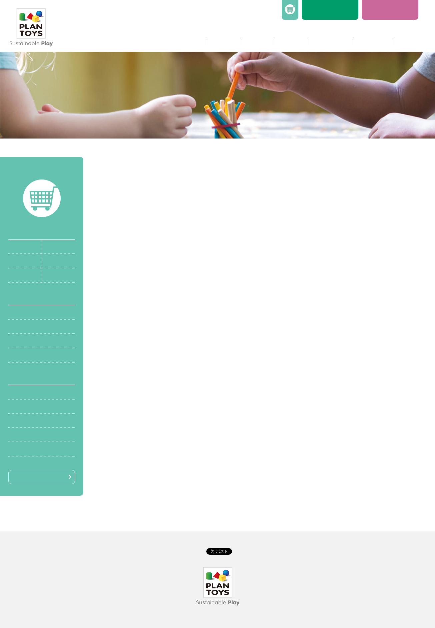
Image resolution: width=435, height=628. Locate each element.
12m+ (18, 260)
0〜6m (19, 246)
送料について (270, 521)
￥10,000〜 (25, 449)
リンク (406, 41)
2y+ (16, 275)
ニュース (290, 41)
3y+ (50, 275)
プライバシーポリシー (173, 521)
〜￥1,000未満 (29, 392)
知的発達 (22, 340)
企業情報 (256, 41)
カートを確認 (42, 172)
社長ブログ (372, 41)
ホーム (191, 41)
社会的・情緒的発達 (36, 326)
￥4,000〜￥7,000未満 (38, 420)
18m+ (52, 260)
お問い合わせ (330, 41)
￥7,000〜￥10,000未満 (40, 434)
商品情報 (222, 41)
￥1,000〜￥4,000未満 (38, 406)
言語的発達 (25, 355)
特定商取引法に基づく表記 (226, 521)
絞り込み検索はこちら (38, 476)
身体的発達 (25, 312)
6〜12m (55, 246)
